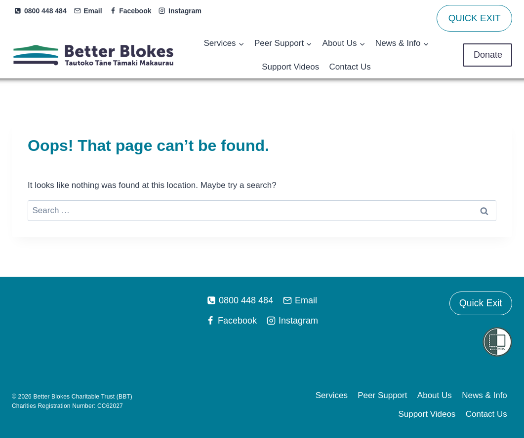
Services (332, 395)
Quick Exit (480, 303)
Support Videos (290, 67)
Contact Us (350, 67)
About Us (434, 395)
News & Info (484, 395)
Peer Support (382, 395)
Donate (487, 55)
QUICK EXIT (474, 18)
